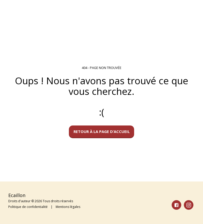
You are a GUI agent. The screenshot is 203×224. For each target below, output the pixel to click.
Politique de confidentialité (28, 207)
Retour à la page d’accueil (102, 131)
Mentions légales (68, 207)
